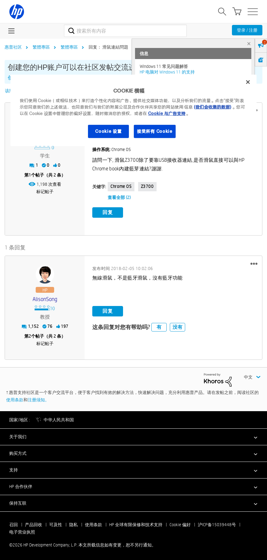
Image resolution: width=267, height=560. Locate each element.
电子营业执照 (22, 531)
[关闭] (248, 82)
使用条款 (14, 399)
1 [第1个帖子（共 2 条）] (30, 175)
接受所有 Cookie (155, 131)
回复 (107, 212)
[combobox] (125, 31)
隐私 (73, 524)
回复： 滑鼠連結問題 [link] (108, 47)
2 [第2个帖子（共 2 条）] (30, 335)
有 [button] (159, 326)
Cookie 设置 (108, 131)
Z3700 (147, 186)
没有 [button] (177, 326)
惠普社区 (13, 47)
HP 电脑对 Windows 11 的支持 (167, 72)
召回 (13, 524)
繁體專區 (41, 47)
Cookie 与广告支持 (166, 113)
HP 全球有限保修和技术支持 (135, 524)
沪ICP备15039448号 (217, 524)
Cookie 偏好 (180, 524)
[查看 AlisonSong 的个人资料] (44, 299)
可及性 (55, 524)
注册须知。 (38, 399)
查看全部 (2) (119, 197)
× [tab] (248, 43)
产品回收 (33, 524)
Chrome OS (120, 186)
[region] (133, 110)
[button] (254, 263)
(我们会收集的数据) (212, 106)
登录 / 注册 (247, 30)
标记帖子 (45, 191)
